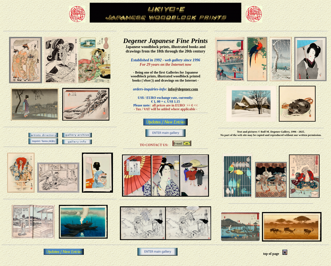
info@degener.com (183, 89)
